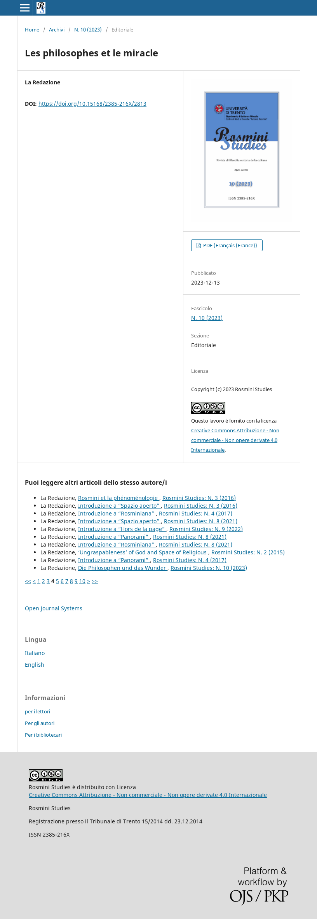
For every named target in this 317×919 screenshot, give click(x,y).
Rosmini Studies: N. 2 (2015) (248, 552)
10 (82, 581)
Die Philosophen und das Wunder (122, 567)
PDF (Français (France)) (229, 245)
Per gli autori (39, 723)
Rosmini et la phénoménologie (118, 497)
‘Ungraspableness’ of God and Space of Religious (143, 552)
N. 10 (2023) (88, 29)
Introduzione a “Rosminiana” (117, 513)
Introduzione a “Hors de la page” (122, 529)
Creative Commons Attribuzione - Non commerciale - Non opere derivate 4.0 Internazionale (235, 440)
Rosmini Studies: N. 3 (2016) (199, 497)
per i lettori (37, 711)
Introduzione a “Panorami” (114, 536)
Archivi (56, 29)
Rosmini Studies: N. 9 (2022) (206, 529)
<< (28, 581)
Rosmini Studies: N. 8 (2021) (200, 521)
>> (95, 581)
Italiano (35, 653)
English (34, 664)
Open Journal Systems (53, 608)
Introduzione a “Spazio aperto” (119, 505)
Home (32, 29)
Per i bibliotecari (43, 734)
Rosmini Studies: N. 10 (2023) (209, 567)
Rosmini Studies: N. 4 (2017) (195, 513)
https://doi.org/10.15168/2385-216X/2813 (92, 103)
